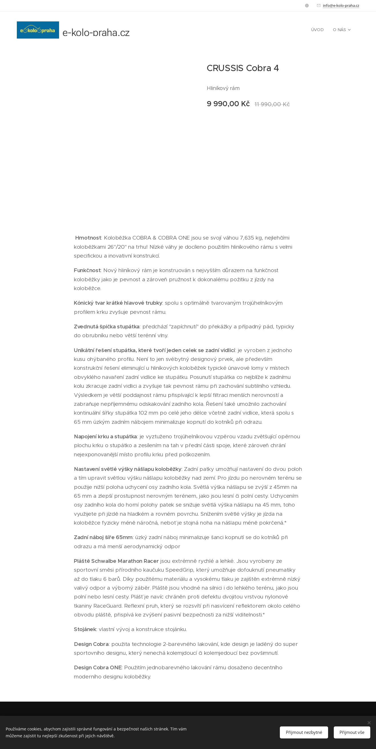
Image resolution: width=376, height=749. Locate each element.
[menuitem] (320, 30)
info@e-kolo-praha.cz (341, 5)
